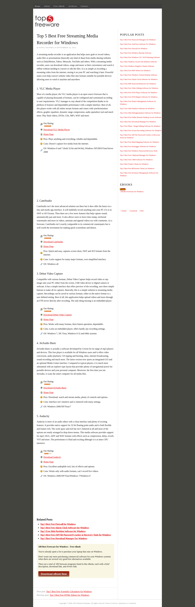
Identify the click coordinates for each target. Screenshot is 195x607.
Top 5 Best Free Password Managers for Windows (138, 40)
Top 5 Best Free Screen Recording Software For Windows (140, 130)
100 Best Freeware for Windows (131, 192)
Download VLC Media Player (56, 129)
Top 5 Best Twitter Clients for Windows (134, 164)
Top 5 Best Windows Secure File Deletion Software (138, 62)
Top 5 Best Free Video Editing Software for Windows (139, 88)
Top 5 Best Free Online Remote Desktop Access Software (140, 117)
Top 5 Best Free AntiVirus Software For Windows (138, 44)
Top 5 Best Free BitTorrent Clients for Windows (137, 168)
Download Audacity (52, 457)
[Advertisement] (112, 21)
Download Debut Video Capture (57, 315)
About (47, 6)
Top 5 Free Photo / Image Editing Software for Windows (140, 126)
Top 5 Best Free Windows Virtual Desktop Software (138, 75)
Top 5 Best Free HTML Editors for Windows (69, 595)
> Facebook (133, 211)
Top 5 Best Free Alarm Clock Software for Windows (64, 528)
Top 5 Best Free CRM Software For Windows (136, 160)
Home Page (48, 134)
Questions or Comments (127, 603)
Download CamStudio (53, 242)
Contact (84, 6)
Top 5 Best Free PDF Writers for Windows (135, 70)
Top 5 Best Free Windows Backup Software (135, 53)
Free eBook (59, 6)
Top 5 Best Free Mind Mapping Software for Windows (139, 142)
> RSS (141, 211)
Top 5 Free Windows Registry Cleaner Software (137, 66)
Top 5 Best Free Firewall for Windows (58, 524)
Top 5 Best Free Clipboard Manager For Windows (138, 155)
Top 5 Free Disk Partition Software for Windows (63, 531)
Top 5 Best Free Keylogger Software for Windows (138, 146)
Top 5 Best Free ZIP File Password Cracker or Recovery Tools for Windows (75, 535)
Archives (72, 6)
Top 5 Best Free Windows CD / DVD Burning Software (140, 57)
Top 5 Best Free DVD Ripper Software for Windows (138, 97)
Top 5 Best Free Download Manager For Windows (63, 538)
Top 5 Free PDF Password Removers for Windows (138, 84)
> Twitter (123, 211)
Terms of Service (111, 603)
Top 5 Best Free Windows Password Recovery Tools (138, 151)
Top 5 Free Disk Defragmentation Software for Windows (140, 113)
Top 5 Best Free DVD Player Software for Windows (138, 92)
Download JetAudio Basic (55, 388)
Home (37, 6)
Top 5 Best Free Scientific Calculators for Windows (69, 591)
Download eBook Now (54, 574)
